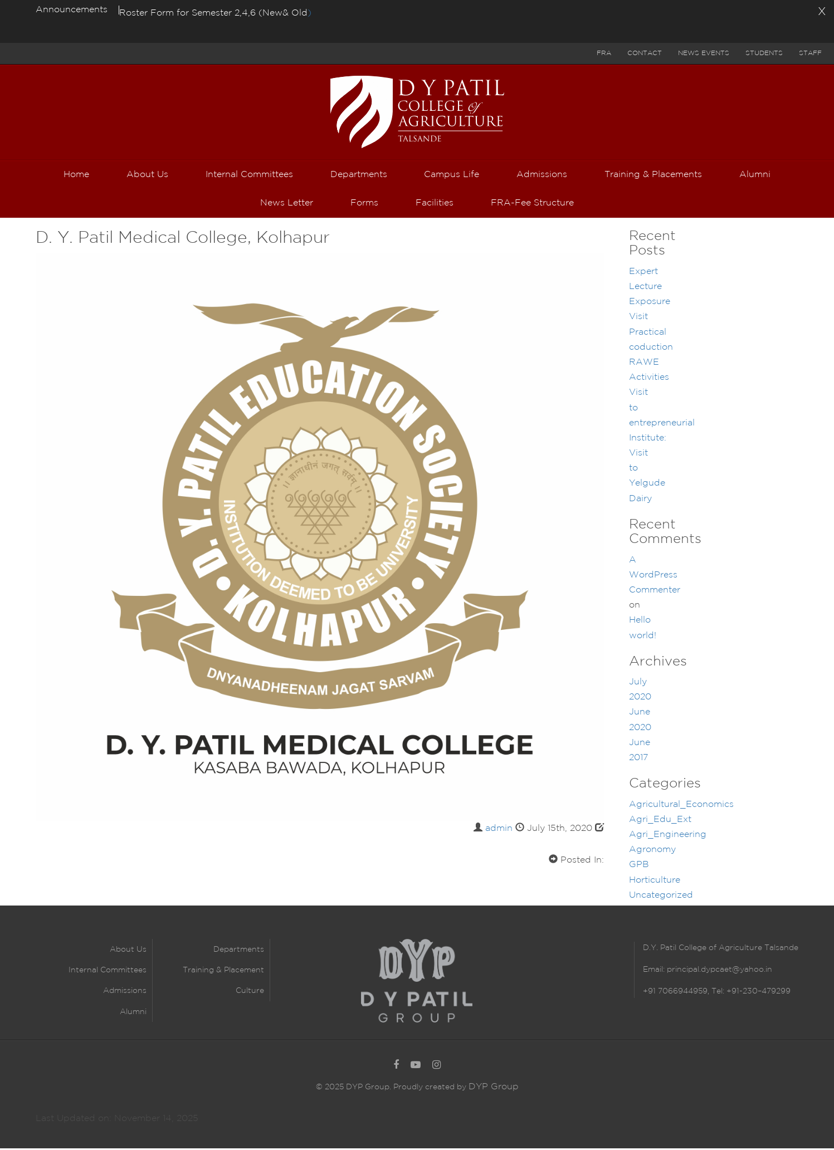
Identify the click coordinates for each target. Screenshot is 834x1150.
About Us (128, 951)
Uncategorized (661, 897)
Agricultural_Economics (681, 806)
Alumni (133, 1013)
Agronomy (652, 851)
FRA (604, 53)
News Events (703, 53)
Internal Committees (108, 971)
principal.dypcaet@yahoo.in (718, 971)
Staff (810, 53)
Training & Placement (223, 971)
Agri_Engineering (667, 836)
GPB (639, 866)
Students (764, 53)
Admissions (125, 992)
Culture (250, 992)
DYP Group (494, 1088)
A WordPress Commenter (654, 576)
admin (499, 830)
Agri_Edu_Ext (660, 821)
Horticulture (654, 882)
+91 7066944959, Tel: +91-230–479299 (717, 992)
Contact (644, 53)
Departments (238, 951)
